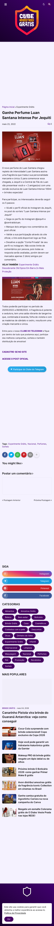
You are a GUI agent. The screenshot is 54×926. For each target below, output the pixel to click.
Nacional (32, 444)
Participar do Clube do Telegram (27, 369)
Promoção (19, 660)
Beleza (8, 617)
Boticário (38, 617)
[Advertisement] (27, 73)
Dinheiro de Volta (25, 635)
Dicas (7, 635)
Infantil (33, 641)
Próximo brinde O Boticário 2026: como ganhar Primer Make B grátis (33, 772)
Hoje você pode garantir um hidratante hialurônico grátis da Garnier (33, 745)
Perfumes (41, 444)
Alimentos (9, 611)
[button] (5, 4)
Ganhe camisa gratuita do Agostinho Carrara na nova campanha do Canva (33, 799)
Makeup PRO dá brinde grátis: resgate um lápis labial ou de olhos (34, 758)
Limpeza (28, 648)
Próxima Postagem (42, 500)
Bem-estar (23, 617)
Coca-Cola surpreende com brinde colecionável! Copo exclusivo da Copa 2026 (33, 732)
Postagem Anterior (12, 500)
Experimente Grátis (25, 107)
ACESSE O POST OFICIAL (15, 358)
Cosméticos (40, 623)
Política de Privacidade (15, 913)
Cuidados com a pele (15, 629)
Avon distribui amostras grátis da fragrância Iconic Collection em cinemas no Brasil (35, 785)
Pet (6, 660)
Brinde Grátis (11, 623)
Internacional (11, 648)
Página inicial (8, 107)
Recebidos (36, 660)
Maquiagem (10, 654)
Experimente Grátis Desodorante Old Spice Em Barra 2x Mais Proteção (23, 268)
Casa (26, 623)
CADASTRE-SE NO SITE (14, 351)
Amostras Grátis (28, 611)
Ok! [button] (9, 919)
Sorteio (5, 447)
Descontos (36, 629)
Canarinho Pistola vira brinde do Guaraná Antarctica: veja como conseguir (25, 717)
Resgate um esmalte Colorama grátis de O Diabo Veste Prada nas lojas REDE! (35, 812)
